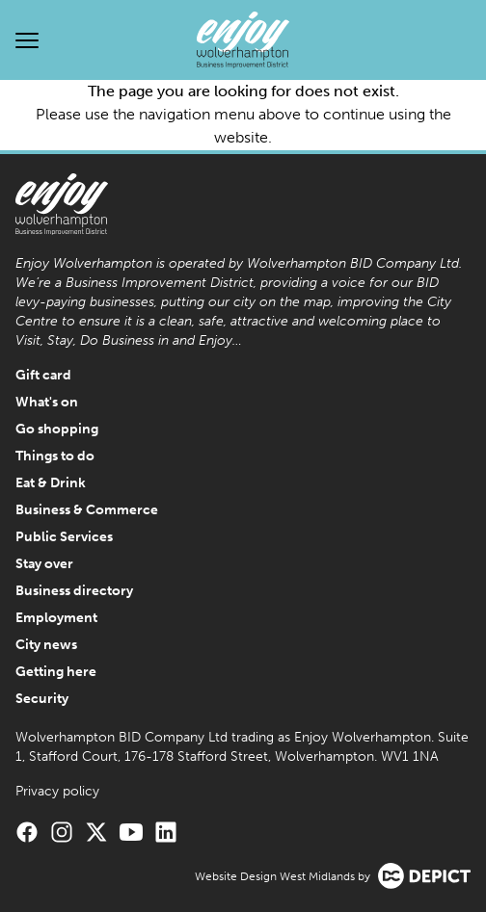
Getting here (55, 672)
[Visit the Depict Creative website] (424, 876)
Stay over (44, 564)
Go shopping (56, 429)
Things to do (54, 456)
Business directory (74, 591)
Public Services (64, 537)
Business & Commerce (86, 510)
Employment (56, 618)
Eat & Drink (50, 483)
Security (41, 699)
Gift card (43, 375)
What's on (46, 402)
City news (46, 645)
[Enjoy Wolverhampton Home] (243, 40)
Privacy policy (57, 791)
